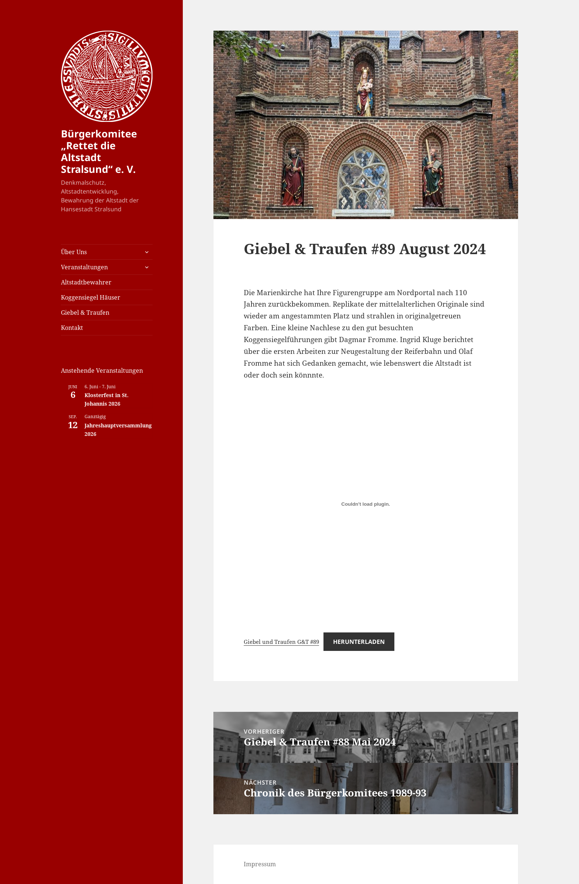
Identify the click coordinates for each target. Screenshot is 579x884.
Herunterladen (359, 642)
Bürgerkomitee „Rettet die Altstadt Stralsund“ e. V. (99, 151)
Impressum (260, 864)
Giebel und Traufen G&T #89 (281, 641)
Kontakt (72, 328)
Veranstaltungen (84, 267)
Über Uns (74, 252)
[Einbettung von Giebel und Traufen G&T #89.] (365, 504)
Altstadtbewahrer (86, 282)
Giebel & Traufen (85, 312)
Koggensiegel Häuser (90, 297)
